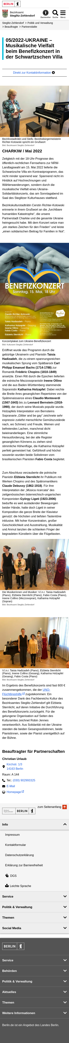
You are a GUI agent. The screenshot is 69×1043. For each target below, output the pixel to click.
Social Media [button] (11, 928)
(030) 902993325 (24, 780)
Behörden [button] (9, 971)
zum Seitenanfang (49, 806)
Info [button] (5, 824)
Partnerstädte (29, 26)
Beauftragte (11, 26)
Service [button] (7, 896)
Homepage (14, 792)
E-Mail (11, 786)
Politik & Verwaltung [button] (17, 907)
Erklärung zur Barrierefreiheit (24, 865)
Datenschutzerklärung (19, 855)
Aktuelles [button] (9, 992)
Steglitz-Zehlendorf (13, 22)
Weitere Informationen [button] (18, 1013)
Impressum (12, 834)
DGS (11, 875)
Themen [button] (8, 917)
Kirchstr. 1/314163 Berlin (15, 766)
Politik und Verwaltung (40, 22)
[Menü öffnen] (63, 14)
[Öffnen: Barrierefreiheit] (46, 14)
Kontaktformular (15, 844)
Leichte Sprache (18, 886)
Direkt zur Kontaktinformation (34, 72)
